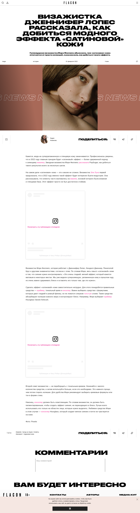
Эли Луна (95, 172)
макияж (73, 179)
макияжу (41, 162)
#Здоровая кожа (29, 434)
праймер (40, 290)
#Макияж (18, 432)
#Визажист (19, 434)
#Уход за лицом (27, 432)
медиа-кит (128, 495)
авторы (92, 495)
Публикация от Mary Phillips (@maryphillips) (55, 255)
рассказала (84, 162)
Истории (35, 61)
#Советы (36, 432)
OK (70, 509)
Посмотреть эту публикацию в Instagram (44, 227)
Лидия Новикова (53, 139)
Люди (4, 61)
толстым (88, 294)
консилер (66, 290)
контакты (58, 495)
